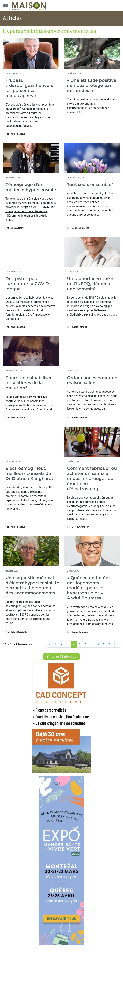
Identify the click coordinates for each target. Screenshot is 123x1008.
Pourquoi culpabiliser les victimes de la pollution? (28, 383)
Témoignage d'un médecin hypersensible (30, 187)
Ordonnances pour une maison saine (92, 380)
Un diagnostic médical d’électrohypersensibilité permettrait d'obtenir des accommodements (32, 585)
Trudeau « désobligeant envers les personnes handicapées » (29, 88)
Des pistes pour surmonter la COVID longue (27, 283)
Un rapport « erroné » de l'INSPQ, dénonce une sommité (90, 283)
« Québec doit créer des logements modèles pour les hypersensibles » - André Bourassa (88, 588)
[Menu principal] (5, 5)
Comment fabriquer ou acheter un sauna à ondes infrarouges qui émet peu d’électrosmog (92, 478)
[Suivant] (117, 644)
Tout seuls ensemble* (90, 184)
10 (110, 644)
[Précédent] (50, 644)
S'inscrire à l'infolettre (61, 656)
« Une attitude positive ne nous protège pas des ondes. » (91, 85)
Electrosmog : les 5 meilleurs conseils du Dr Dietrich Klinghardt (29, 473)
